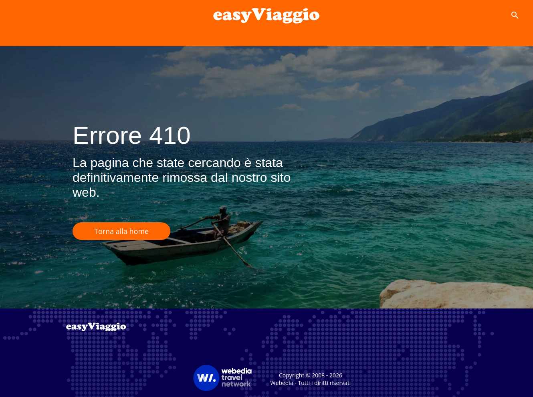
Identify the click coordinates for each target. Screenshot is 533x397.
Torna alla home (121, 231)
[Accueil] (266, 15)
